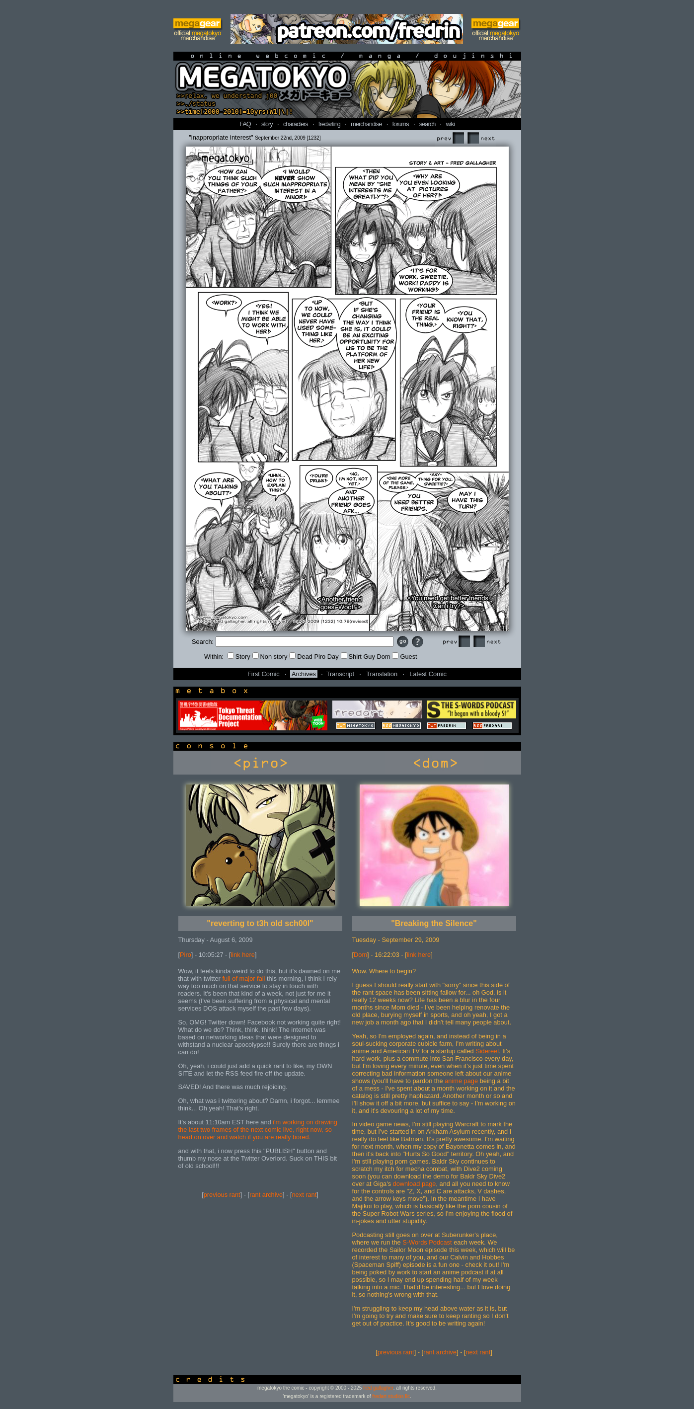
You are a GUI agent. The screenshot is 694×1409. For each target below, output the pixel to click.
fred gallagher (378, 1388)
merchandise (366, 124)
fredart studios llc (391, 1396)
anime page (461, 1081)
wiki (450, 124)
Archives (304, 674)
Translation (381, 674)
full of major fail (243, 978)
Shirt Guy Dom (365, 656)
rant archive (266, 1194)
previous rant (222, 1194)
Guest (404, 656)
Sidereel (487, 1051)
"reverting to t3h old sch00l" (260, 923)
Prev (450, 138)
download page (414, 1183)
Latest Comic (428, 674)
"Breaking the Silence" (434, 923)
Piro (185, 954)
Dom (360, 954)
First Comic (263, 674)
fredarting (329, 124)
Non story (270, 656)
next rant (304, 1194)
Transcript (340, 674)
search (427, 124)
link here (243, 954)
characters (295, 124)
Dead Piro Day (313, 656)
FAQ (245, 124)
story (267, 124)
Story (239, 656)
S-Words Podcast (427, 1242)
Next (480, 138)
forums (400, 124)
